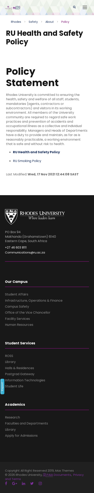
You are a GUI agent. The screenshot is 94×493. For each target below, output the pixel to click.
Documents (57, 475)
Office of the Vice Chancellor (27, 312)
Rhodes (16, 22)
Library (10, 362)
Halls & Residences (19, 368)
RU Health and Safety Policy (36, 152)
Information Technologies (25, 380)
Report (2, 386)
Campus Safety (17, 306)
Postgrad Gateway (19, 374)
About (49, 22)
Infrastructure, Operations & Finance (34, 300)
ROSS (9, 356)
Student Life (14, 386)
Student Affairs (16, 294)
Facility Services (17, 318)
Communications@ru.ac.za (25, 252)
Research (12, 417)
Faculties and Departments (26, 423)
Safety (33, 22)
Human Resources (19, 324)
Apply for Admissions (21, 435)
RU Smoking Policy (27, 161)
